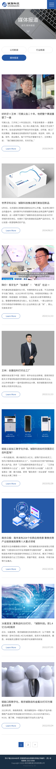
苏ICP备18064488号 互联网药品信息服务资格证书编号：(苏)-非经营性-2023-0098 (28, 759)
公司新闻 (14, 49)
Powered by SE (29, 765)
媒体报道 (30, 25)
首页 (23, 25)
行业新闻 (40, 49)
